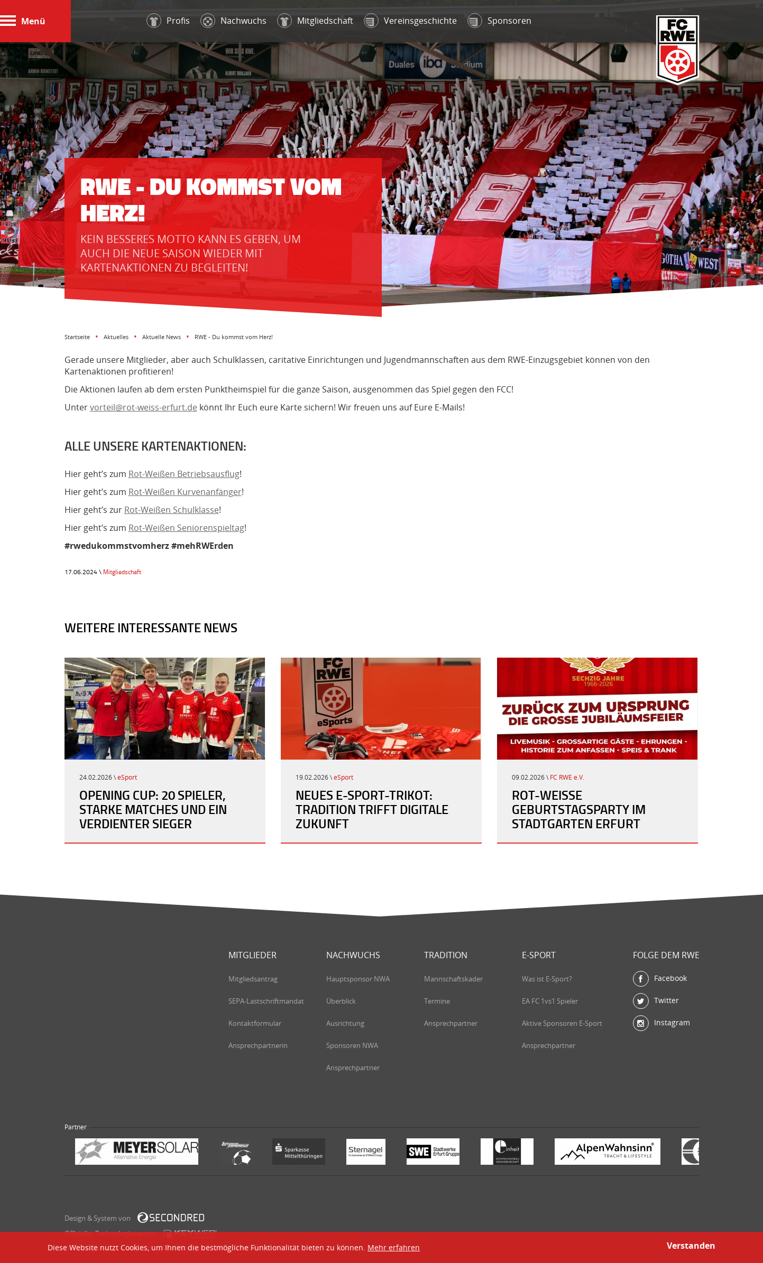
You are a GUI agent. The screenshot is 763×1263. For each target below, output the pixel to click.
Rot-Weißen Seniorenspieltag (186, 528)
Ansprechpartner (353, 1067)
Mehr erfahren (393, 1247)
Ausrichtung (345, 1023)
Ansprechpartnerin (258, 1045)
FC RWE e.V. (567, 777)
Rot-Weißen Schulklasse (171, 510)
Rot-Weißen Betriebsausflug (184, 474)
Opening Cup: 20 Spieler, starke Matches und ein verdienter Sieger (153, 809)
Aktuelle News (161, 337)
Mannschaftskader (453, 979)
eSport (127, 777)
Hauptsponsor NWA (358, 979)
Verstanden (691, 1245)
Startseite (77, 337)
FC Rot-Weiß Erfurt (678, 51)
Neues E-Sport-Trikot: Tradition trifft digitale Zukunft (372, 809)
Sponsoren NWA (352, 1045)
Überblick (341, 1001)
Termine (437, 1001)
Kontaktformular (254, 1023)
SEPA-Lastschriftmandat (266, 1001)
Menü (22, 21)
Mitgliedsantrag (253, 979)
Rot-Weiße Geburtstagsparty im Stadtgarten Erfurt (579, 809)
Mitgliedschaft (122, 571)
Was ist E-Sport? (547, 979)
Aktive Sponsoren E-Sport (562, 1023)
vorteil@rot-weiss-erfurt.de (143, 407)
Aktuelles (116, 337)
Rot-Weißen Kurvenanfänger (185, 492)
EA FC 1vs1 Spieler (550, 1001)
